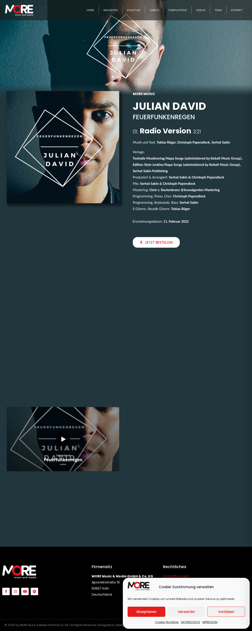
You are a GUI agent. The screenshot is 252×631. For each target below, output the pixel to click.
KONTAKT (237, 10)
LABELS (154, 10)
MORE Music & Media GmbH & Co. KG (44, 625)
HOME (90, 10)
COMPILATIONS (177, 10)
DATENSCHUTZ (190, 622)
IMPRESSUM (209, 622)
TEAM (218, 10)
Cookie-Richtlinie (167, 622)
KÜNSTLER (133, 10)
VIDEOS (200, 10)
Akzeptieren (146, 611)
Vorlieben (226, 611)
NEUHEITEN (110, 10)
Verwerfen (186, 611)
